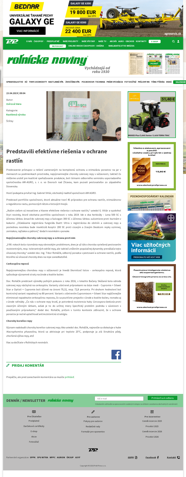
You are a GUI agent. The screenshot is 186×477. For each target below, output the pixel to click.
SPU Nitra (42, 457)
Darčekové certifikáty (34, 426)
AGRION (61, 457)
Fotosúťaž (130, 82)
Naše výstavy (89, 41)
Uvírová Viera (13, 103)
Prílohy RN (144, 82)
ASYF (77, 457)
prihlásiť (69, 377)
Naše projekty (71, 41)
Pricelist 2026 (152, 436)
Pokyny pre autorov (93, 421)
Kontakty (141, 41)
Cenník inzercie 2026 (152, 431)
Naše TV (103, 41)
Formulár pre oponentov (93, 431)
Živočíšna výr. (72, 82)
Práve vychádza (115, 82)
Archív (113, 41)
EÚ (26, 82)
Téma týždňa (157, 82)
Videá (169, 82)
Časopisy (39, 41)
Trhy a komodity (38, 82)
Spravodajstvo (14, 82)
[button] (162, 398)
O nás (29, 41)
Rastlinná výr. (56, 82)
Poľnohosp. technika (93, 82)
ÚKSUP (70, 457)
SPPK (33, 457)
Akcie (34, 436)
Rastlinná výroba (16, 114)
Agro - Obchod (126, 41)
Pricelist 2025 (152, 426)
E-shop (34, 431)
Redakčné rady (93, 426)
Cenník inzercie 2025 (152, 421)
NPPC (52, 457)
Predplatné (54, 41)
